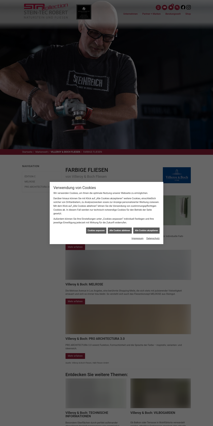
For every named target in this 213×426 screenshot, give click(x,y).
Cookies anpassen (96, 215)
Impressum (137, 222)
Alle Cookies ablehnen (119, 215)
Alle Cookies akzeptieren (146, 215)
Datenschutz (153, 222)
